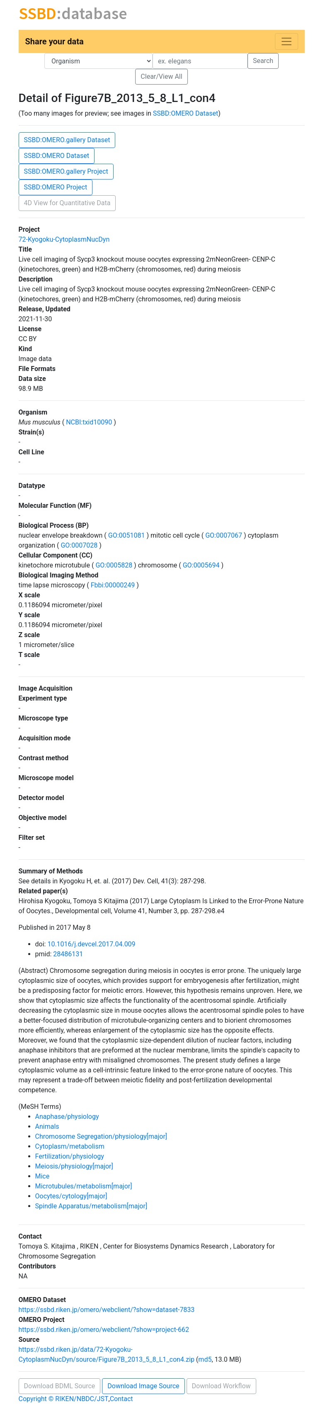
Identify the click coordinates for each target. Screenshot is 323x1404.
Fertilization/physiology (69, 1156)
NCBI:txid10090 (89, 422)
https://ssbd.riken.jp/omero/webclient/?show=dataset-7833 (107, 1310)
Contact (121, 1399)
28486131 (68, 954)
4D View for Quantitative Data (67, 203)
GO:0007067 (224, 535)
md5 (204, 1359)
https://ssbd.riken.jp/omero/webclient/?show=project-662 (104, 1330)
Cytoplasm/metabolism (69, 1146)
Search (263, 61)
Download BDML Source (59, 1386)
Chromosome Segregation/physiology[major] (101, 1136)
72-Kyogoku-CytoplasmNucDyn (64, 239)
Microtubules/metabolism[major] (83, 1186)
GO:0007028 (79, 545)
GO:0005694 (201, 565)
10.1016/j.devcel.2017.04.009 (91, 944)
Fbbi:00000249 (112, 585)
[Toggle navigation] (286, 41)
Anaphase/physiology (67, 1116)
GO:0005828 (114, 565)
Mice (42, 1176)
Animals (47, 1126)
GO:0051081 (127, 535)
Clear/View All (161, 76)
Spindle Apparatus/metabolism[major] (91, 1206)
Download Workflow (221, 1386)
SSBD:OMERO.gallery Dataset (67, 140)
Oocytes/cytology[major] (71, 1196)
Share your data (54, 41)
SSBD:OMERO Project (55, 187)
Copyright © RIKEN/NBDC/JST (64, 1399)
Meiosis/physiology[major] (74, 1166)
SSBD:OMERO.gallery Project (66, 171)
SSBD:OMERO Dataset (185, 113)
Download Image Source (143, 1386)
